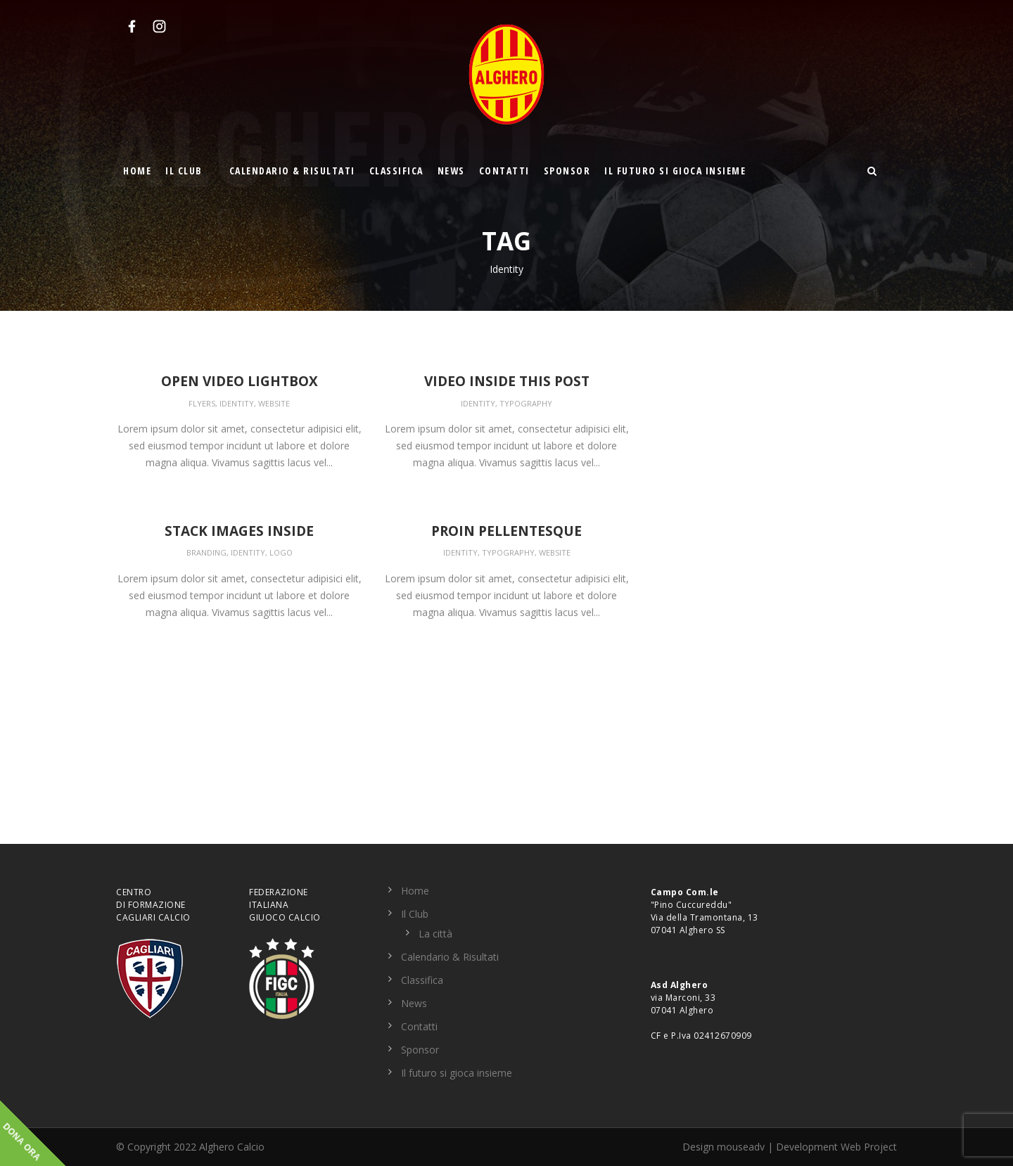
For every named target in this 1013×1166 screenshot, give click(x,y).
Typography (525, 403)
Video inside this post (507, 381)
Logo (281, 552)
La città (435, 933)
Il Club (184, 170)
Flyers (202, 403)
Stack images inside (239, 531)
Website (274, 403)
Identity (236, 403)
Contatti (504, 170)
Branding (206, 552)
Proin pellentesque (506, 531)
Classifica (396, 170)
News (451, 170)
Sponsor (567, 170)
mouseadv (741, 1146)
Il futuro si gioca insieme (675, 170)
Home (137, 170)
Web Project (869, 1146)
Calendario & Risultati (292, 170)
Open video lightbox (239, 381)
